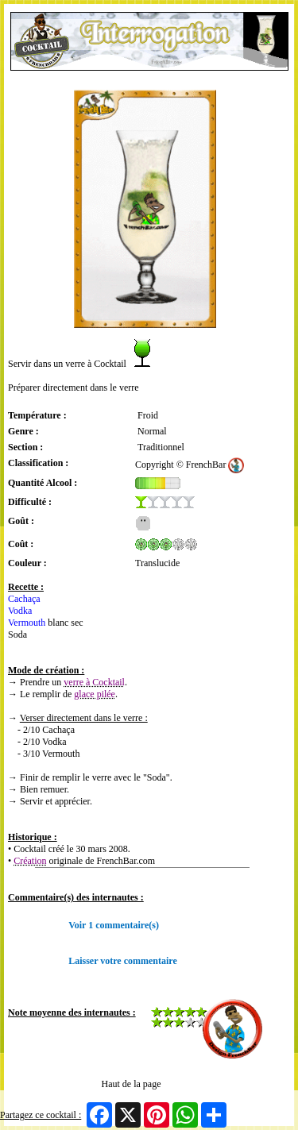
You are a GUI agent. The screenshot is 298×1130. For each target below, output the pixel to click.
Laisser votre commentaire (122, 960)
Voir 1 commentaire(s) (113, 925)
